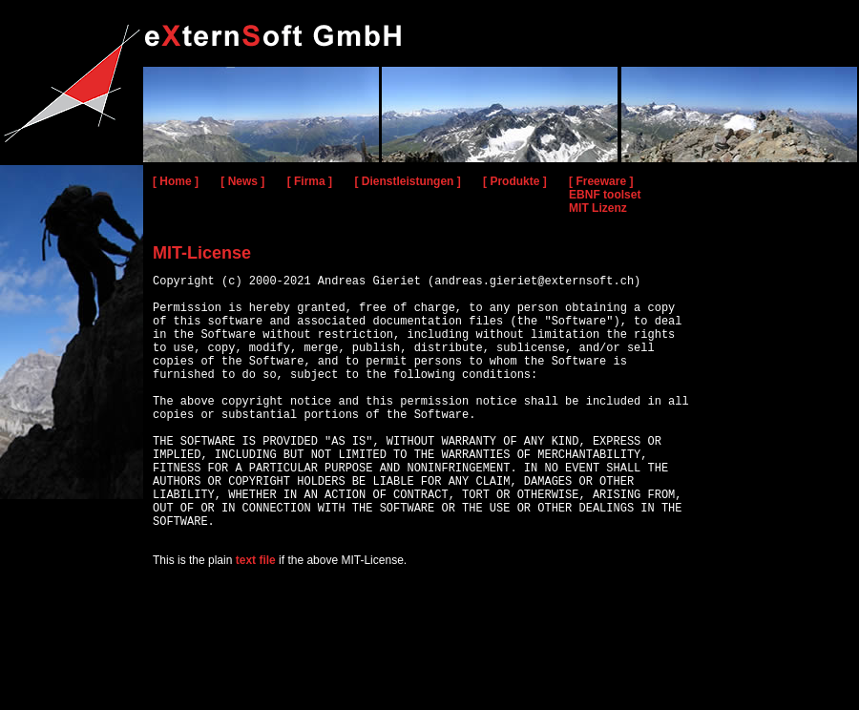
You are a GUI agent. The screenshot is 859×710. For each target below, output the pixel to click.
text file (256, 617)
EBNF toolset (604, 194)
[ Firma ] (309, 181)
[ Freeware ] (601, 181)
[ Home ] (176, 181)
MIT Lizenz (598, 208)
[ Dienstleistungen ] (407, 181)
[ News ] (242, 181)
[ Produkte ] (515, 181)
